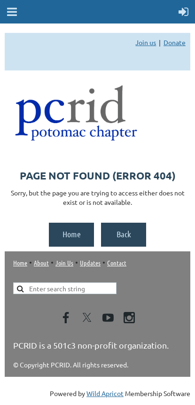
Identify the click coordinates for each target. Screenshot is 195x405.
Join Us (64, 262)
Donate (175, 42)
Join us (145, 42)
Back (124, 234)
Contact (116, 262)
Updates (90, 262)
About (41, 262)
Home (71, 234)
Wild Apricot (105, 393)
